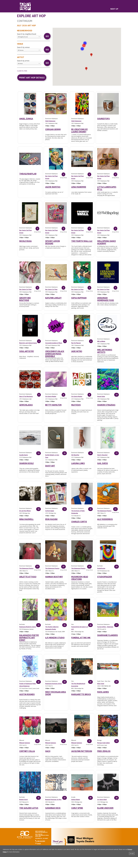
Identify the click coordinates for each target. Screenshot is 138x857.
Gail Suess (102, 463)
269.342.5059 (40, 841)
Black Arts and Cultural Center (28, 343)
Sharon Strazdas (106, 404)
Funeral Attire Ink (80, 637)
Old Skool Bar (75, 455)
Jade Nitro (76, 351)
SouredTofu (103, 118)
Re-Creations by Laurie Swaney (79, 130)
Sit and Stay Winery (25, 511)
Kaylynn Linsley (53, 297)
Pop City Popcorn (76, 343)
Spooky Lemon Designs (52, 242)
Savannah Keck (53, 808)
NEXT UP (114, 9)
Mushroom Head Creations (79, 577)
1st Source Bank (102, 799)
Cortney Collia (27, 751)
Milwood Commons (24, 743)
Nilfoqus (76, 404)
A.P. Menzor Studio (55, 637)
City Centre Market (50, 396)
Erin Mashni (51, 519)
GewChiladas (26, 404)
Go (47, 36)
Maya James (103, 692)
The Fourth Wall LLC (81, 241)
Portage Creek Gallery (103, 743)
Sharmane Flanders (107, 635)
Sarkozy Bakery (75, 799)
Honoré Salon (101, 396)
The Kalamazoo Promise (104, 511)
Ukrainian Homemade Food (105, 299)
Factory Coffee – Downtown (105, 627)
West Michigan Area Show (55, 693)
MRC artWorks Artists (104, 351)
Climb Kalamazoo (50, 121)
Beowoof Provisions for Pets (53, 799)
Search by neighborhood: (26, 34)
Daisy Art (50, 465)
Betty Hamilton (53, 404)
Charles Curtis (79, 521)
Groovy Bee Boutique (25, 299)
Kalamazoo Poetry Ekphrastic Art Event (29, 637)
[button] (84, 43)
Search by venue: (23, 47)
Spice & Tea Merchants (26, 396)
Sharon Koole (26, 463)
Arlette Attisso (27, 576)
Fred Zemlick (104, 751)
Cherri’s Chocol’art (102, 455)
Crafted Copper (49, 511)
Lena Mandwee (78, 186)
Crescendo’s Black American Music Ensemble (54, 353)
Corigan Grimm (53, 129)
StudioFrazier (101, 568)
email (38, 843)
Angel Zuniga (26, 118)
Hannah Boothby (54, 576)
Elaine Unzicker (105, 808)
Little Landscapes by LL (106, 188)
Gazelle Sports (23, 455)
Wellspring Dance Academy (106, 242)
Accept (132, 853)
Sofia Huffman (78, 297)
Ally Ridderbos (105, 519)
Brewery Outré (23, 799)
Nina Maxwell (26, 519)
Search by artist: (23, 61)
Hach (47, 751)
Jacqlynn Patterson (81, 751)
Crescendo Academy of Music (53, 343)
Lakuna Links (78, 463)
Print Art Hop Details (32, 77)
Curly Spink (77, 808)
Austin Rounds (27, 694)
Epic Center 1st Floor (25, 289)
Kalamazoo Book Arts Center (27, 627)
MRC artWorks (101, 341)
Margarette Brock (81, 694)
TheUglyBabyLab (27, 173)
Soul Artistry (26, 351)
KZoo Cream (100, 683)
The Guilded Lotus (28, 808)
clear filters (22, 71)
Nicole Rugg (25, 241)
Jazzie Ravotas (52, 186)
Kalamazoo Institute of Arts (53, 683)
